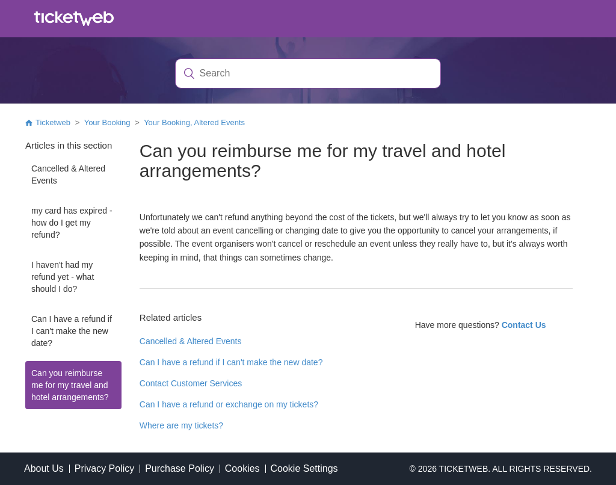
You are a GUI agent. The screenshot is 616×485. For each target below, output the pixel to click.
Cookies (242, 468)
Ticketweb (52, 122)
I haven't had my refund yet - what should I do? (62, 277)
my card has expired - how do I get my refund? (71, 222)
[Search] (308, 73)
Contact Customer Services (191, 383)
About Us (44, 468)
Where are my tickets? (181, 425)
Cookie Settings (303, 468)
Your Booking (107, 122)
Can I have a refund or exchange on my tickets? (229, 404)
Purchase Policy (179, 468)
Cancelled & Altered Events (68, 174)
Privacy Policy (105, 468)
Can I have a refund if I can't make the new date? (71, 331)
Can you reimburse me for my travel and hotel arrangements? (69, 385)
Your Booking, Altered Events (194, 122)
